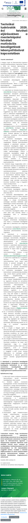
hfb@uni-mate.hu (22, 308)
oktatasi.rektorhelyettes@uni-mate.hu (15, 256)
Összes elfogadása (14, 517)
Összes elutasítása (5, 520)
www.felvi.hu (7, 92)
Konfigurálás (4, 517)
